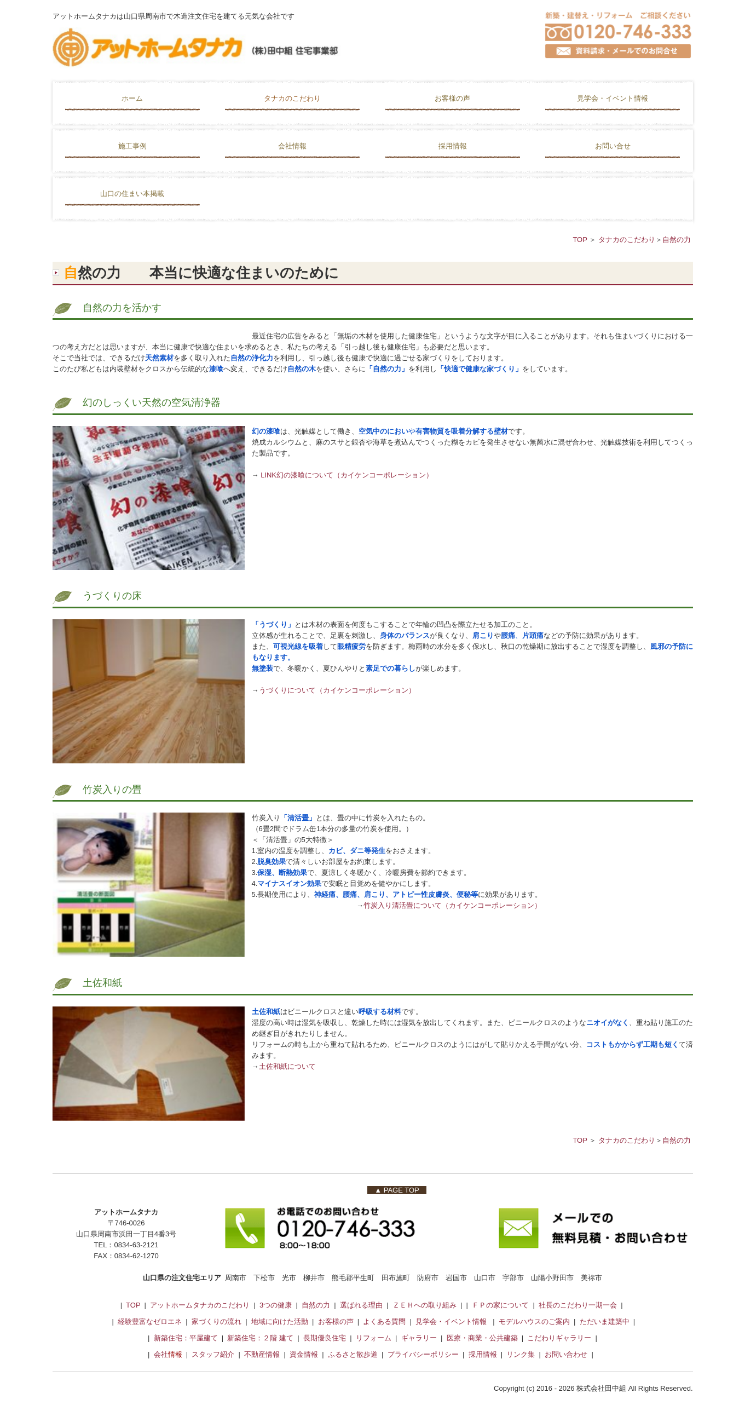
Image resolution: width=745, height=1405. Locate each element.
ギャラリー (419, 1338)
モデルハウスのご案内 (535, 1321)
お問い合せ (613, 146)
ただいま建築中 (605, 1321)
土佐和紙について (287, 1066)
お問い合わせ (566, 1354)
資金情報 (304, 1354)
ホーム (132, 98)
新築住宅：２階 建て (260, 1338)
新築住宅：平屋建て (186, 1338)
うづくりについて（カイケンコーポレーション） (337, 690)
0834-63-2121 (136, 1245)
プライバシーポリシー (423, 1354)
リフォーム (373, 1338)
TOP (581, 239)
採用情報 (452, 146)
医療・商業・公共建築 (482, 1338)
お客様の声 (452, 98)
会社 (161, 1354)
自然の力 (676, 239)
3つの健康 (275, 1305)
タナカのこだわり (292, 98)
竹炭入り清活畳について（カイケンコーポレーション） (452, 905)
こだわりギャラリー (559, 1338)
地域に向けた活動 (279, 1321)
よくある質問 (384, 1321)
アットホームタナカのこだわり (200, 1305)
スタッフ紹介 (213, 1354)
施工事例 (132, 146)
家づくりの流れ (216, 1321)
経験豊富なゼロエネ (150, 1321)
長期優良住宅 (322, 1338)
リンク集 (520, 1354)
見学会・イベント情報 (612, 98)
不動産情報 (263, 1354)
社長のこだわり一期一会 (578, 1305)
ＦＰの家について (500, 1305)
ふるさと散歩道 (353, 1354)
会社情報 (292, 146)
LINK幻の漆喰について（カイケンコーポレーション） (347, 475)
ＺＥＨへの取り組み (424, 1305)
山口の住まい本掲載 (132, 193)
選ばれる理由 (361, 1305)
